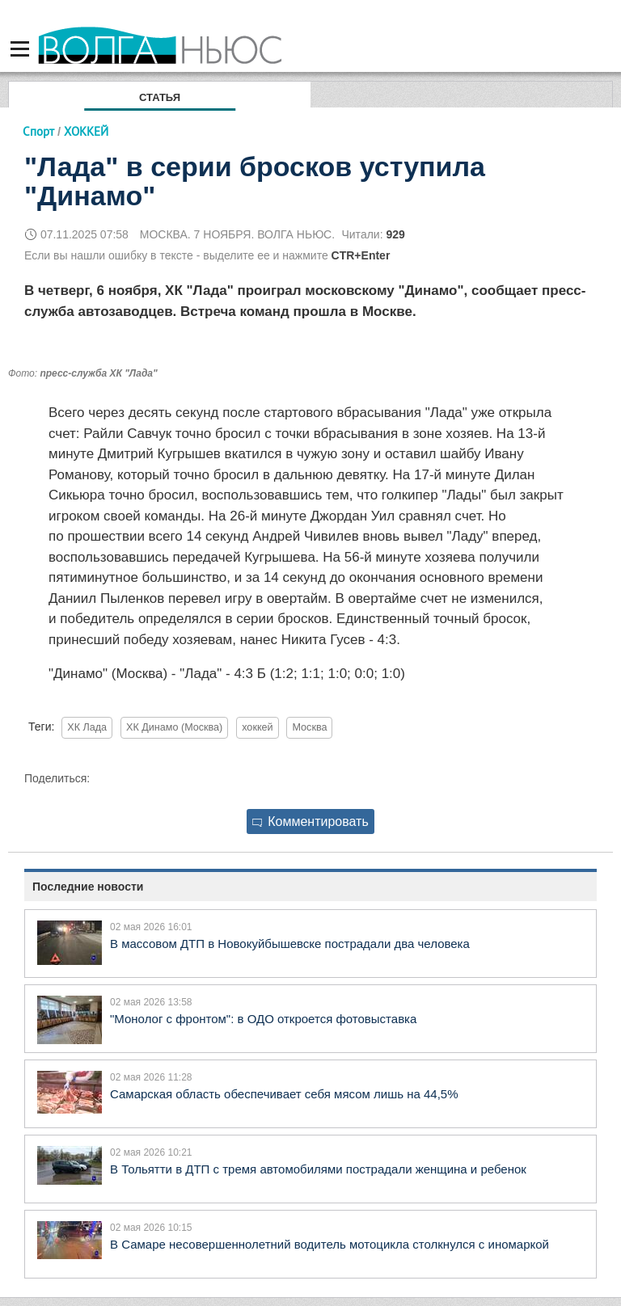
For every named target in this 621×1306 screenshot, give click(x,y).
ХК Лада (87, 727)
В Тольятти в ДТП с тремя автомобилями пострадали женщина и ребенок (318, 1169)
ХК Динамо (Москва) (174, 727)
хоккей (257, 727)
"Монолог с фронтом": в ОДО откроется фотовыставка (263, 1019)
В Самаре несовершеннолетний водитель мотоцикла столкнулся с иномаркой (329, 1244)
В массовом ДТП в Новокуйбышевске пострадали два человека (290, 943)
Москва (309, 727)
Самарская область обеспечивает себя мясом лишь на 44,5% (284, 1094)
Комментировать (310, 821)
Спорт (38, 131)
